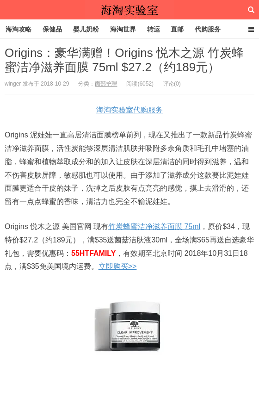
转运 (153, 29)
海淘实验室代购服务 (129, 110)
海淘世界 (123, 29)
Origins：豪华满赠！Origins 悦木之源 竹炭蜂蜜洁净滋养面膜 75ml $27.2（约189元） (124, 60)
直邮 (177, 29)
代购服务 (208, 29)
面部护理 (106, 84)
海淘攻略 (18, 29)
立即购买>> (118, 266)
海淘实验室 (129, 9)
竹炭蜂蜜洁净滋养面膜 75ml (154, 226)
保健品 (52, 29)
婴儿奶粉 (86, 29)
